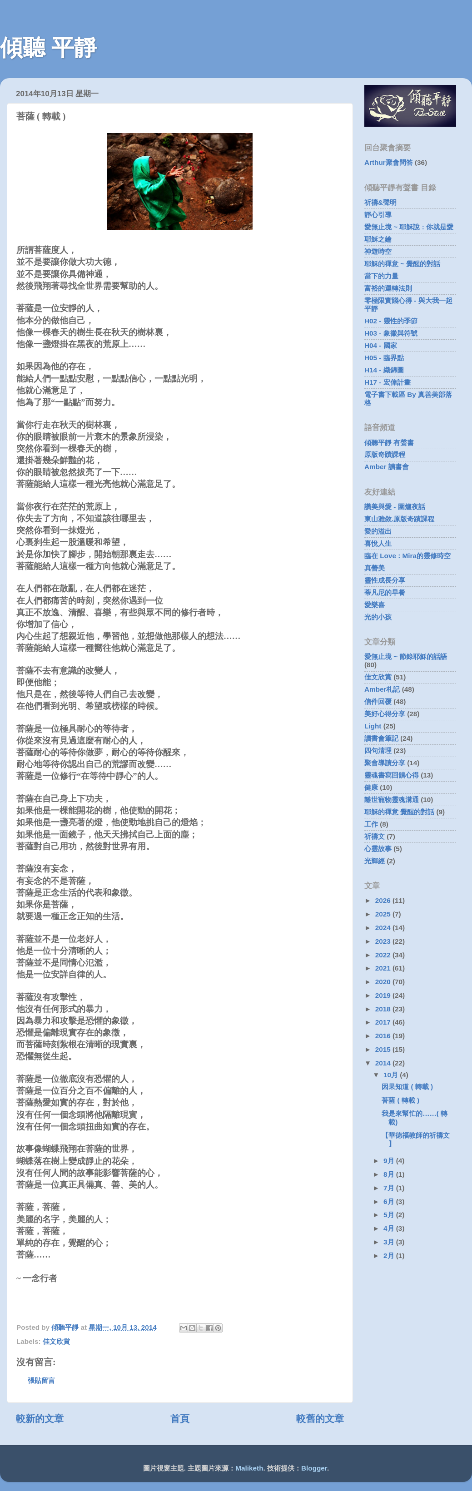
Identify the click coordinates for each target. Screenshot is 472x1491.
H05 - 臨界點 (384, 358)
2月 (389, 1255)
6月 (389, 1201)
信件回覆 (378, 701)
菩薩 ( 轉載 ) (400, 1100)
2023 (384, 941)
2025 (384, 914)
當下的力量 (381, 276)
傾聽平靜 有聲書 (389, 442)
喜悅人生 (378, 543)
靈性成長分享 (384, 580)
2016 (384, 1036)
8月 (389, 1174)
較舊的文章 (320, 1418)
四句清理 (378, 750)
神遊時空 (378, 251)
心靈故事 (378, 848)
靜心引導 (378, 214)
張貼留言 (41, 1380)
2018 (384, 1009)
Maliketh (249, 1468)
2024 (384, 927)
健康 (371, 787)
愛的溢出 (378, 531)
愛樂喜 (374, 605)
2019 (384, 995)
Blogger (314, 1468)
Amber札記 (382, 689)
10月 (391, 1075)
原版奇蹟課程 (384, 454)
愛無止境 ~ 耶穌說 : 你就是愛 (408, 227)
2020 (384, 982)
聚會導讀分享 (384, 763)
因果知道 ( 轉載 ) (407, 1086)
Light (372, 726)
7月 (389, 1188)
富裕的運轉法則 (388, 288)
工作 (371, 824)
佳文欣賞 (56, 1341)
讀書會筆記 (381, 738)
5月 (389, 1215)
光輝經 (374, 861)
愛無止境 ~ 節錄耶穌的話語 (405, 656)
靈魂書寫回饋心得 (391, 775)
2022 (384, 955)
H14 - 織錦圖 (384, 370)
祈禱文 (374, 836)
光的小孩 (378, 617)
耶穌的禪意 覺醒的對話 (399, 812)
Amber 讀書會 (386, 467)
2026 (384, 900)
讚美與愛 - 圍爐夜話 (394, 506)
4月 (389, 1228)
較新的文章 (40, 1418)
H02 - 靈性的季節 (390, 321)
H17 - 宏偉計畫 (387, 382)
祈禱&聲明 (380, 202)
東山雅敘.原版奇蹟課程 (399, 519)
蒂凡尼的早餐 (384, 592)
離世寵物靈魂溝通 (391, 799)
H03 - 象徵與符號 (390, 333)
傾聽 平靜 (48, 47)
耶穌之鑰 (378, 239)
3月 (389, 1242)
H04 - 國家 (380, 345)
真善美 (374, 568)
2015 (384, 1049)
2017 (384, 1022)
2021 (384, 968)
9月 (389, 1160)
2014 (384, 1063)
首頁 (179, 1418)
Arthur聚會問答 (388, 162)
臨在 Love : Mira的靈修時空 (407, 556)
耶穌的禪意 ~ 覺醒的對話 (402, 263)
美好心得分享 (384, 714)
